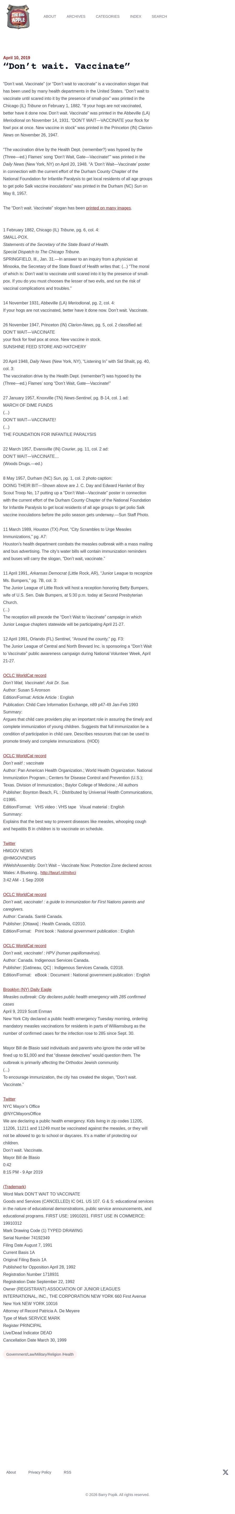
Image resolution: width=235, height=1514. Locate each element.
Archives (76, 16)
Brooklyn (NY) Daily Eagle (27, 989)
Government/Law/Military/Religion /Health (40, 1354)
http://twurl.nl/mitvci (58, 872)
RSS (67, 1472)
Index (135, 16)
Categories (108, 16)
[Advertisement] (196, 91)
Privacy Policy (40, 1472)
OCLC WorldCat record (24, 675)
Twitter (9, 843)
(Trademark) (14, 1187)
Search (159, 16)
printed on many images (108, 208)
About (49, 16)
